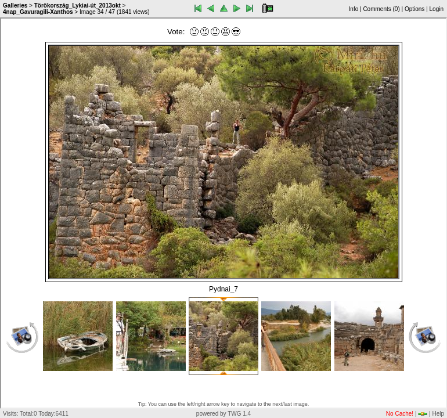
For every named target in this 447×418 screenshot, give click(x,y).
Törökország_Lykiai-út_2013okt (77, 5)
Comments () (381, 9)
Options (414, 9)
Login (437, 9)
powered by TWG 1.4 (223, 413)
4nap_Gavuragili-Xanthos (38, 12)
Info (354, 9)
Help (438, 413)
